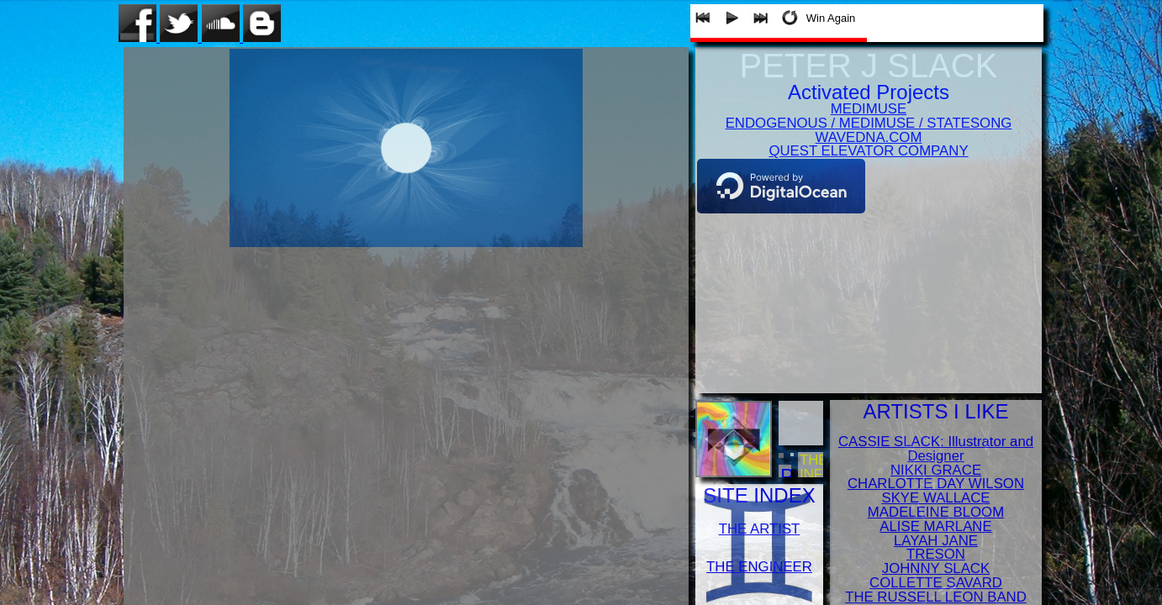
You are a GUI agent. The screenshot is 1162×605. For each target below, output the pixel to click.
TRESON (935, 554)
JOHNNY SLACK (936, 568)
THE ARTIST (759, 529)
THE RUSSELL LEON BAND (936, 597)
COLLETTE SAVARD (935, 583)
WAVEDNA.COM (869, 137)
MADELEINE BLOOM (936, 512)
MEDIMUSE (868, 109)
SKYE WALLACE (935, 498)
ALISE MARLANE (935, 526)
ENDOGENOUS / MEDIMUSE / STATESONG (869, 123)
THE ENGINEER (759, 567)
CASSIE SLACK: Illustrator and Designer (935, 449)
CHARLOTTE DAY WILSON (936, 484)
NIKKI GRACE (935, 470)
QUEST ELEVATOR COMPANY (868, 151)
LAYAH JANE (936, 541)
